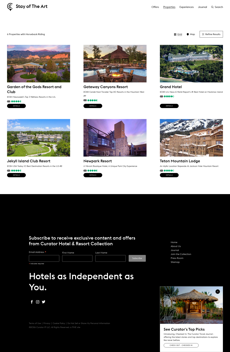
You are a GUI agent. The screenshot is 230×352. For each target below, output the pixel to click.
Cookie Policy (59, 323)
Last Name (101, 252)
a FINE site (75, 327)
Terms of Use (35, 323)
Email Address (37, 252)
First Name (68, 252)
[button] (217, 7)
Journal (202, 7)
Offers (155, 7)
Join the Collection (181, 254)
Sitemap (175, 262)
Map (191, 34)
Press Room (177, 258)
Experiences (187, 7)
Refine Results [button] (211, 34)
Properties (169, 7)
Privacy (46, 323)
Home (174, 242)
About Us (176, 246)
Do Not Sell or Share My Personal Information (88, 323)
